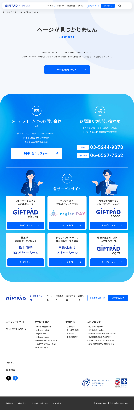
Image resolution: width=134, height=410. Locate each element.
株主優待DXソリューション (46, 340)
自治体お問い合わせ (96, 330)
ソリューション (42, 321)
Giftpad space (42, 337)
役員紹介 (70, 333)
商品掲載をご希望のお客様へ (99, 337)
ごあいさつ (71, 326)
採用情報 (10, 369)
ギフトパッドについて (16, 328)
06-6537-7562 (106, 155)
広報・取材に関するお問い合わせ (101, 344)
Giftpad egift (42, 347)
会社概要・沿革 (73, 330)
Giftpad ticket (42, 330)
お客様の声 (60, 6)
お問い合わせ (94, 321)
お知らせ (80, 6)
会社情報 (70, 321)
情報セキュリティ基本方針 (16, 403)
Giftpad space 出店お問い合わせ (102, 333)
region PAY (41, 333)
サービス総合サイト (9, 12)
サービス (50, 6)
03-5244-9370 (106, 147)
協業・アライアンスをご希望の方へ (101, 340)
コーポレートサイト (15, 321)
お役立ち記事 (71, 6)
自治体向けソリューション (46, 344)
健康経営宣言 (72, 337)
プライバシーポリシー (39, 403)
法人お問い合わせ (95, 326)
